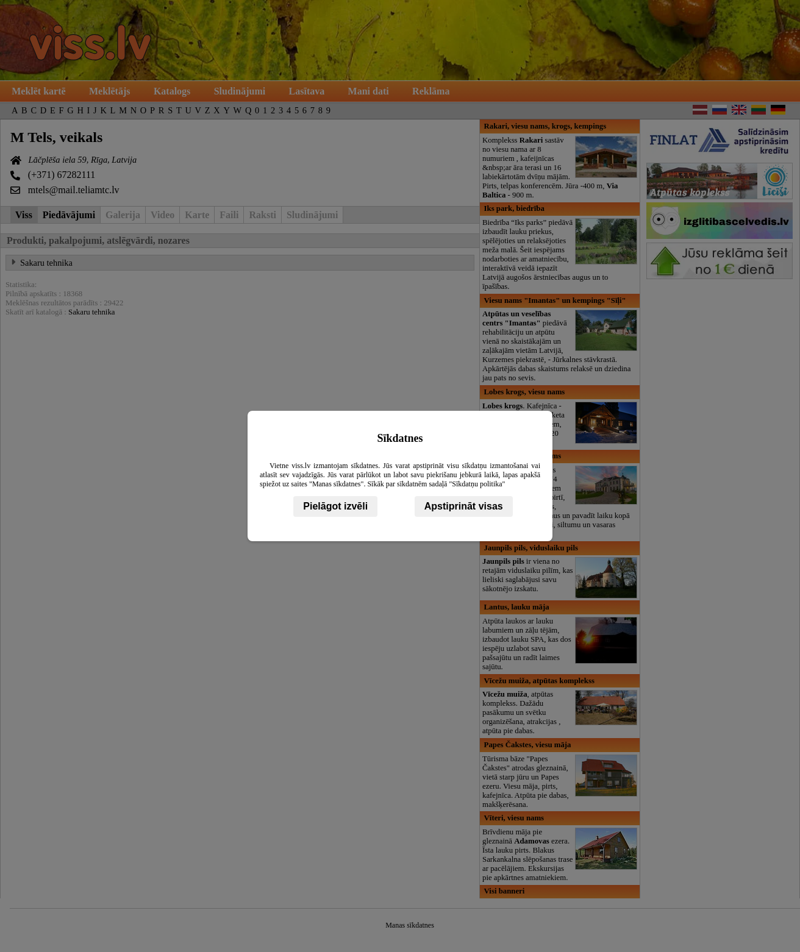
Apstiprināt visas (463, 506)
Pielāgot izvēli (335, 506)
